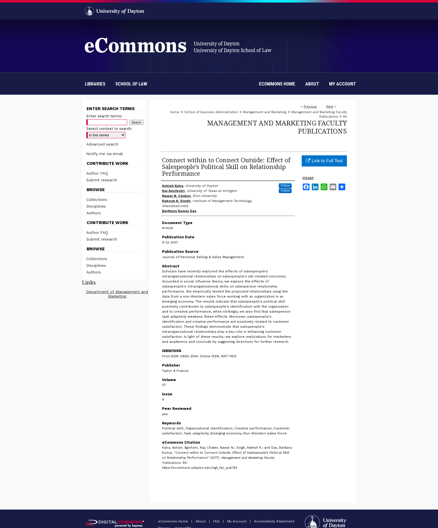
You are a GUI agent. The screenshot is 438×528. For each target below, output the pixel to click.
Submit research (101, 180)
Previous (310, 106)
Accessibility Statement (274, 521)
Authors (93, 213)
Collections (96, 199)
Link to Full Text (324, 160)
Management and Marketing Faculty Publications (277, 126)
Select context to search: (109, 129)
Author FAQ (97, 173)
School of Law (131, 84)
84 (345, 116)
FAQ (217, 521)
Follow (285, 185)
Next (329, 106)
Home (174, 112)
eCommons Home (173, 521)
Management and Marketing (264, 112)
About (201, 521)
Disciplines (96, 206)
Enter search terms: (104, 116)
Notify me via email (104, 153)
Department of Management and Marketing (117, 293)
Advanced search (102, 144)
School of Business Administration (211, 112)
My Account (237, 521)
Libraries (95, 84)
